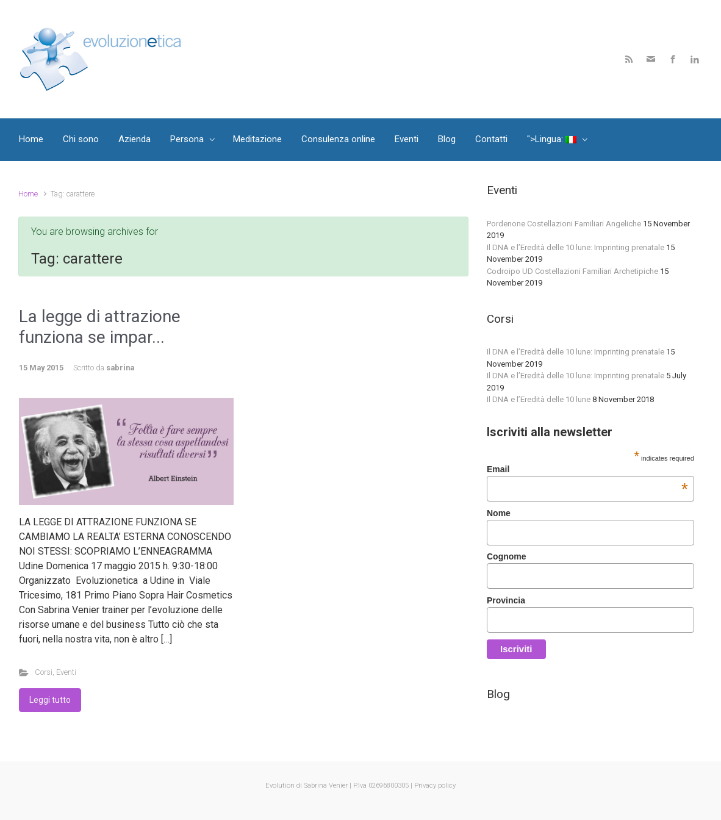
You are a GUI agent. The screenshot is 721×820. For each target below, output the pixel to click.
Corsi (43, 672)
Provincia (506, 600)
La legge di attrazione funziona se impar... (100, 326)
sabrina (120, 367)
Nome (499, 513)
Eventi (66, 672)
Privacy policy (435, 785)
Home (28, 193)
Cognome (506, 556)
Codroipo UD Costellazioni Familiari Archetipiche (572, 271)
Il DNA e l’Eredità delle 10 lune (538, 399)
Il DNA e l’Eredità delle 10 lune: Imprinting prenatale (575, 247)
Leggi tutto (50, 700)
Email (587, 469)
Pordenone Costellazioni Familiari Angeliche (564, 223)
